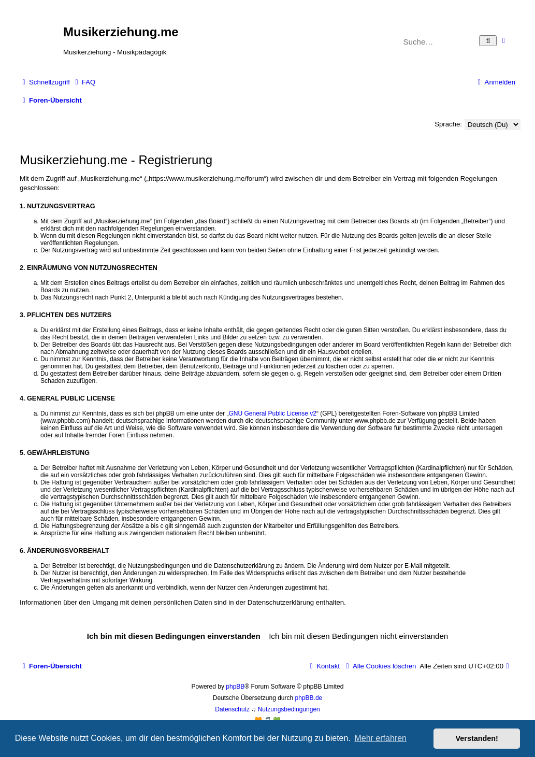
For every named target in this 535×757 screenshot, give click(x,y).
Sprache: (448, 124)
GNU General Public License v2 (272, 413)
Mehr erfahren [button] (380, 738)
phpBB (235, 686)
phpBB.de (309, 698)
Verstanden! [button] (477, 738)
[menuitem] (84, 82)
